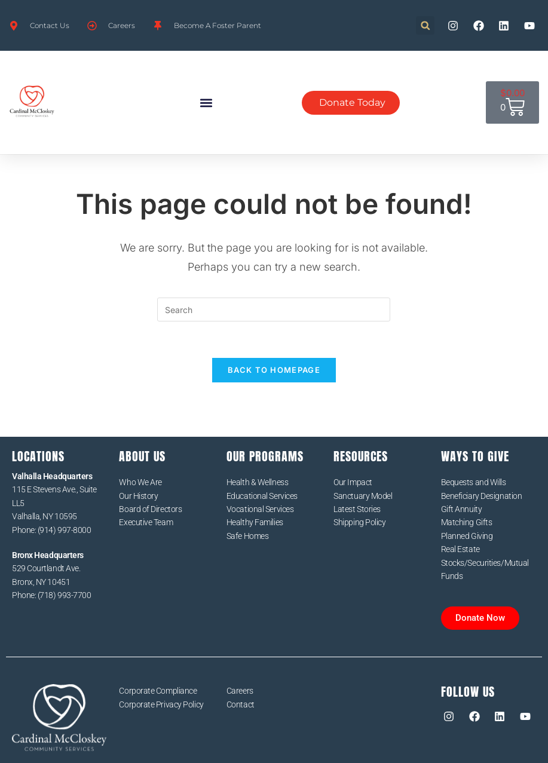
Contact (240, 704)
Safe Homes (247, 536)
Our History (138, 496)
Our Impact (352, 482)
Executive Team (146, 522)
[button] (425, 25)
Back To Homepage (274, 370)
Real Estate (460, 549)
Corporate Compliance (158, 690)
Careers (239, 690)
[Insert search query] (273, 309)
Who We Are (140, 482)
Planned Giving (467, 536)
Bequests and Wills (473, 482)
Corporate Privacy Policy (161, 704)
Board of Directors (150, 509)
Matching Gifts (466, 522)
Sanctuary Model (362, 496)
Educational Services (262, 496)
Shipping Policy (359, 522)
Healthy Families (254, 522)
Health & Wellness (257, 482)
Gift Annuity (461, 509)
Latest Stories (357, 509)
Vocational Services (259, 509)
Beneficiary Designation (481, 496)
